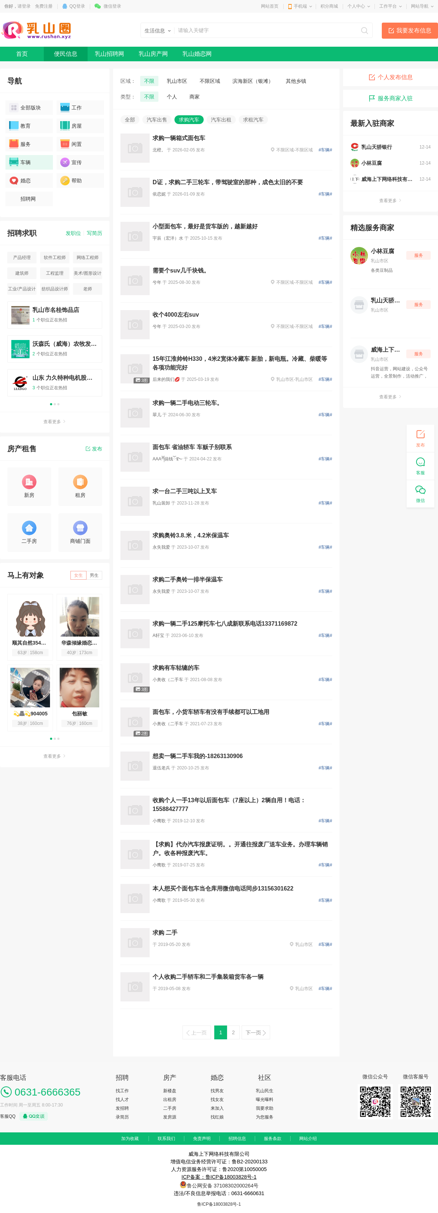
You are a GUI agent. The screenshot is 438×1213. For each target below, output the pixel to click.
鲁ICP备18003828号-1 (219, 1204)
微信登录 (112, 6)
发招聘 (122, 1108)
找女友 (217, 1099)
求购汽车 (189, 120)
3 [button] (58, 404)
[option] (54, 352)
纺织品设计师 (55, 288)
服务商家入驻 (390, 98)
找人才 (122, 1099)
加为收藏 (130, 1138)
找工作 (122, 1090)
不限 (149, 81)
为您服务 (264, 1117)
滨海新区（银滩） (253, 81)
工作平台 (388, 6)
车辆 (20, 162)
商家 (194, 97)
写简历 (94, 233)
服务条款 (272, 1138)
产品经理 (22, 257)
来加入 (217, 1108)
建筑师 (21, 273)
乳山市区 (177, 81)
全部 (130, 120)
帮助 (71, 180)
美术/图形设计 (87, 273)
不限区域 (210, 81)
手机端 (300, 6)
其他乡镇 (296, 81)
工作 (71, 107)
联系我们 (166, 1138)
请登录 (24, 6)
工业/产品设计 (21, 288)
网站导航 (420, 6)
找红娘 (217, 1117)
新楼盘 (169, 1090)
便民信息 (65, 54)
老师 (87, 288)
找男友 (217, 1090)
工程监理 (55, 273)
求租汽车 (253, 120)
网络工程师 (88, 257)
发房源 (169, 1117)
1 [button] (51, 404)
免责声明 (202, 1138)
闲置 (71, 144)
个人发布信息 (390, 77)
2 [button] (55, 404)
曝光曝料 (264, 1099)
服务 (20, 144)
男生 (94, 575)
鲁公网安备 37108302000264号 (223, 1186)
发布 (94, 449)
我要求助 (264, 1108)
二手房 (169, 1108)
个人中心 (356, 6)
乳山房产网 (153, 54)
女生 (78, 575)
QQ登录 (77, 6)
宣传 (71, 162)
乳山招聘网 (109, 54)
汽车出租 (221, 120)
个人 (172, 97)
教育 (20, 126)
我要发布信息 (413, 30)
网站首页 (269, 6)
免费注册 (44, 6)
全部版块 (25, 107)
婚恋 (20, 180)
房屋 (71, 126)
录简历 (122, 1117)
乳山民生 (264, 1090)
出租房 (169, 1099)
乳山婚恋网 (197, 54)
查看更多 (54, 421)
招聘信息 (237, 1138)
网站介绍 (308, 1138)
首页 (22, 54)
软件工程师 (55, 257)
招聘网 (22, 199)
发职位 (73, 233)
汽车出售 (157, 120)
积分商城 (329, 6)
